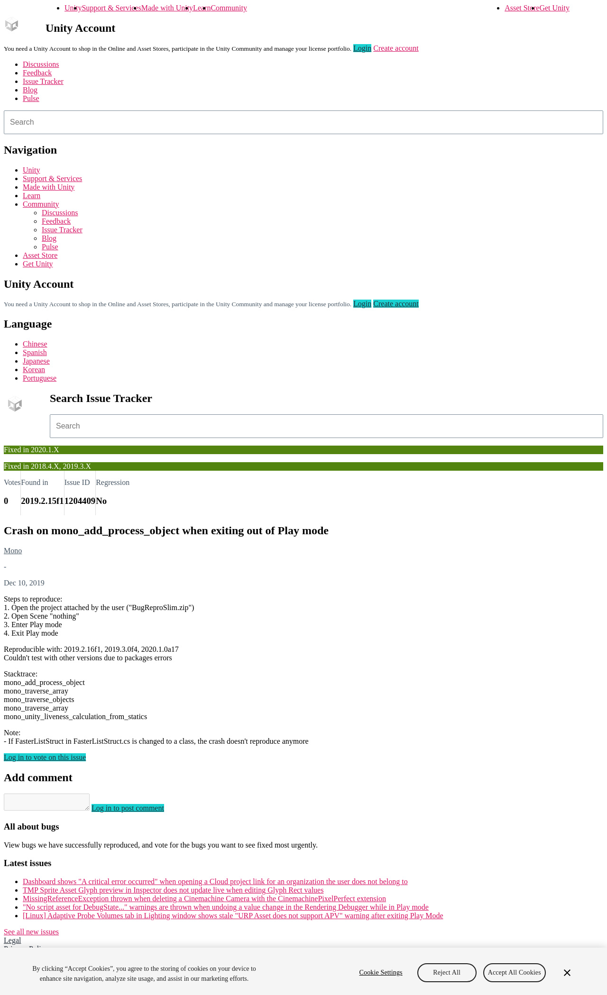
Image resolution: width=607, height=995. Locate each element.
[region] (303, 971)
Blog (30, 90)
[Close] (567, 972)
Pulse (31, 98)
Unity (73, 8)
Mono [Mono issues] (13, 551)
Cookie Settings (381, 972)
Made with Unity (167, 8)
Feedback (37, 73)
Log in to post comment (137, 811)
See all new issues (31, 935)
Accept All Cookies (514, 972)
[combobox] (303, 122)
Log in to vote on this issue (45, 757)
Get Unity (554, 8)
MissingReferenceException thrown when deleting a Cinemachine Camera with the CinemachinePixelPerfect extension (204, 901)
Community (229, 8)
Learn (202, 8)
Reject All (446, 972)
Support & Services (111, 8)
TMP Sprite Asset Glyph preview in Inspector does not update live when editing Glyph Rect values (173, 893)
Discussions (41, 64)
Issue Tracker (43, 81)
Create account (396, 48)
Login (362, 48)
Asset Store (522, 8)
